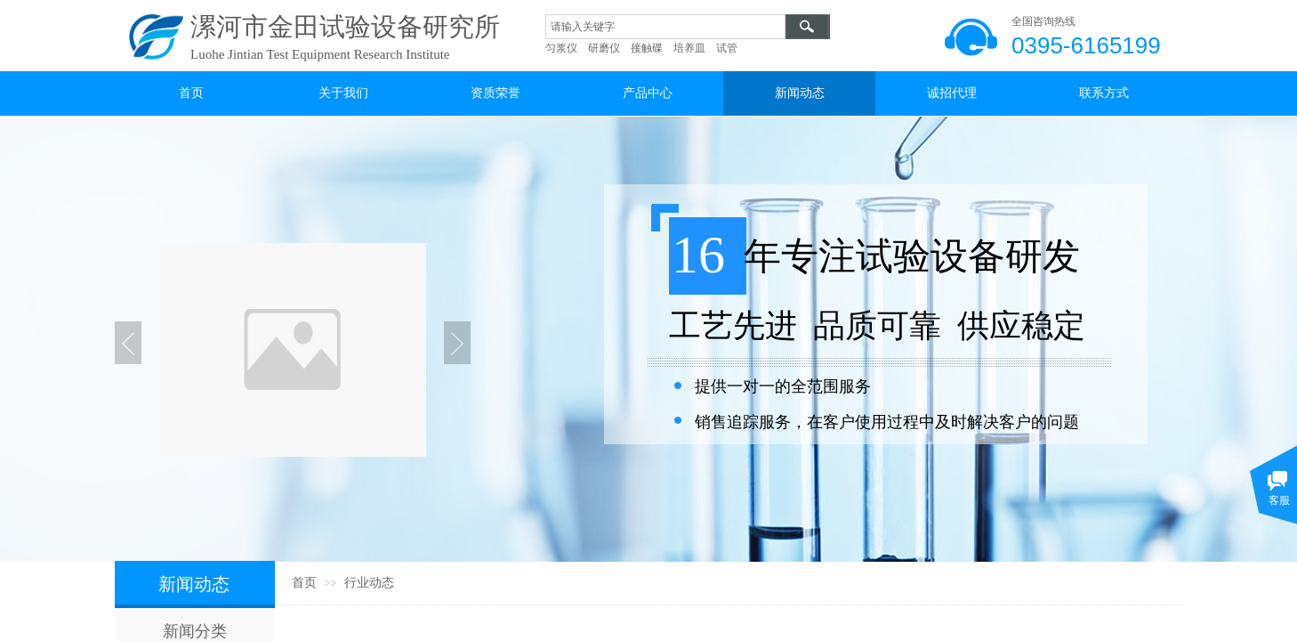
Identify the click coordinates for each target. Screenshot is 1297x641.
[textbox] (665, 26)
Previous (128, 342)
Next (457, 342)
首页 (304, 582)
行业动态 (369, 582)
